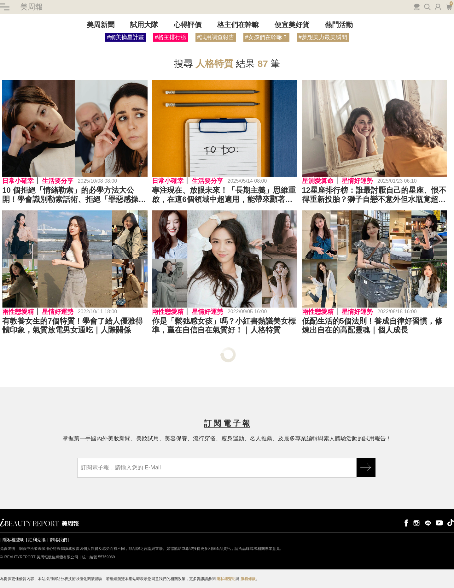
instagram (416, 522)
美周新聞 (100, 25)
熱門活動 (339, 25)
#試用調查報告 (215, 37)
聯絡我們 (58, 539)
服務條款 (248, 579)
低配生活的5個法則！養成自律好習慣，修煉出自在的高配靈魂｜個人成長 (372, 325)
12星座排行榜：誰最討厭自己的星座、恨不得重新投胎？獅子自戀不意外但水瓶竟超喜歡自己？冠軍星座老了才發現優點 (374, 195)
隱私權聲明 (14, 539)
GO (366, 467)
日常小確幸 (18, 180)
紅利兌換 (37, 539)
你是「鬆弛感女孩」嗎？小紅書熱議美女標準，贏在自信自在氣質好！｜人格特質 (224, 325)
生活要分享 (57, 180)
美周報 (31, 7)
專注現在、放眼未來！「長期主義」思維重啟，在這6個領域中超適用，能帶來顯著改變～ (224, 195)
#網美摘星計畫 (125, 37)
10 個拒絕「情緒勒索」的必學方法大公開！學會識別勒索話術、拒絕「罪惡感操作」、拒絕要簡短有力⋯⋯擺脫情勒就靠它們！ (74, 195)
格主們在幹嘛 (238, 25)
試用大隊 (144, 25)
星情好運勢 (357, 180)
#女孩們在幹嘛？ (266, 37)
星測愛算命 (318, 180)
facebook (405, 522)
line (427, 522)
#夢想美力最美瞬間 (323, 37)
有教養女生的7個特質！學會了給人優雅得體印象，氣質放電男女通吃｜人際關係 (72, 325)
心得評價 (187, 25)
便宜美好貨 (292, 25)
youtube (439, 522)
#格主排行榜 (170, 37)
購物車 (449, 6)
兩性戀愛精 (18, 311)
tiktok (450, 522)
